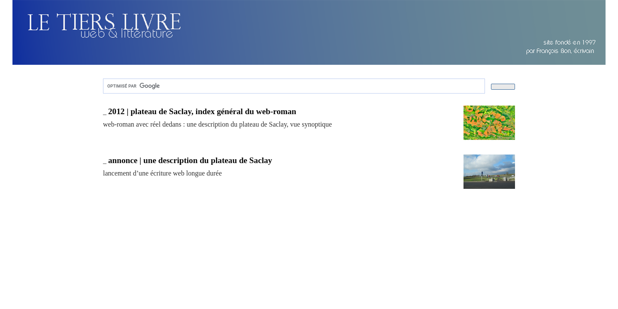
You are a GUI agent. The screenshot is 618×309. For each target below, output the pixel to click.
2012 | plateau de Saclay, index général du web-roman (202, 111)
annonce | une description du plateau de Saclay (190, 160)
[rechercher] (293, 86)
